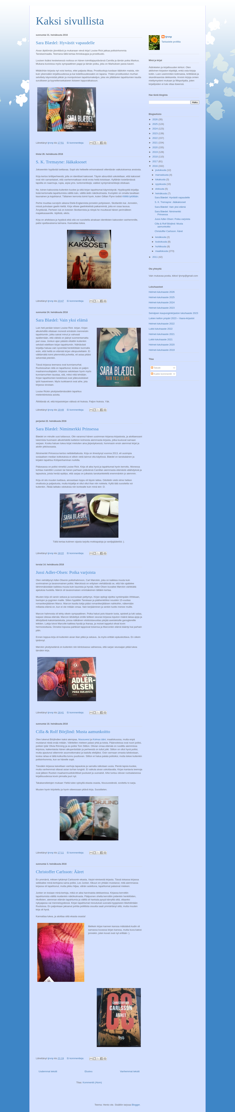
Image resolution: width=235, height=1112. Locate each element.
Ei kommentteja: (76, 142)
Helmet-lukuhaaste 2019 (162, 350)
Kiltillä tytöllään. (130, 196)
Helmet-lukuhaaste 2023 (162, 307)
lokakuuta (160, 179)
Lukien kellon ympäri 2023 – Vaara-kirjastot (171, 318)
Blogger (136, 1104)
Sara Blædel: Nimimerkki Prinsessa (67, 428)
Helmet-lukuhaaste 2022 (162, 323)
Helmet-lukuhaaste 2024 (162, 302)
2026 (155, 119)
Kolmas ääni (99, 739)
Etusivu (89, 1071)
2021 (155, 142)
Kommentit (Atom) (92, 1082)
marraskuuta (162, 174)
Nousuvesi (83, 739)
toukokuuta (161, 241)
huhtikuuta (161, 246)
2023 (155, 133)
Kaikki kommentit (161, 374)
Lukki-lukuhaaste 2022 (161, 328)
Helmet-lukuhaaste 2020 (162, 344)
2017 (155, 161)
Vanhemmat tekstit (130, 1071)
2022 (155, 138)
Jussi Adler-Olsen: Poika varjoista (66, 572)
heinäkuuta (161, 193)
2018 (155, 156)
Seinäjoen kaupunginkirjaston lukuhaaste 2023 (173, 313)
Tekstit (155, 367)
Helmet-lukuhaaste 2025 (162, 297)
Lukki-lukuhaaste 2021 (161, 339)
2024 (155, 128)
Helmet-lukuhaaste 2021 (162, 334)
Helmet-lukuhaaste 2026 (162, 292)
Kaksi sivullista (70, 21)
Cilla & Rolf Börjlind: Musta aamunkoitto (73, 731)
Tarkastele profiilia (171, 41)
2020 (155, 147)
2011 (155, 257)
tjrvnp (168, 36)
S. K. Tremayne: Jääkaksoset (61, 161)
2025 (155, 124)
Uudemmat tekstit (48, 1071)
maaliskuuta (162, 251)
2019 (155, 152)
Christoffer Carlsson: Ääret (60, 871)
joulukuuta (161, 170)
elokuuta (160, 188)
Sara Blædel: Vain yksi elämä (62, 320)
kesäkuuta (161, 237)
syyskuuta (161, 184)
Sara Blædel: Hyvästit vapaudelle (65, 42)
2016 (155, 166)
